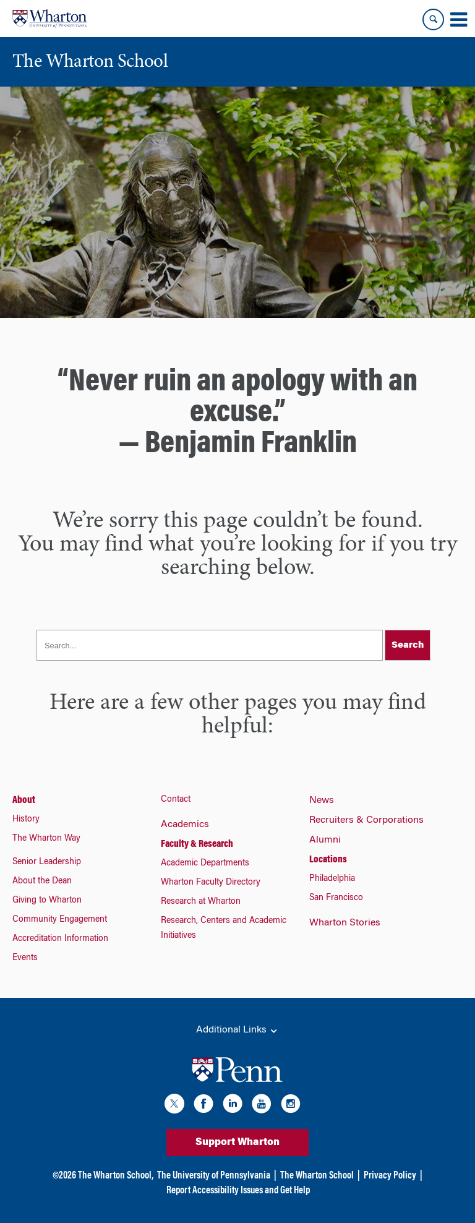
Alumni (325, 840)
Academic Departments (205, 863)
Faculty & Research (197, 844)
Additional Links (237, 1030)
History (26, 819)
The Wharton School (317, 1176)
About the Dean (42, 881)
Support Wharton (237, 1143)
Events (25, 958)
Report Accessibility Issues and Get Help (238, 1191)
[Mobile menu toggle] (458, 19)
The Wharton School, (115, 1176)
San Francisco (336, 898)
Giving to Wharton (47, 900)
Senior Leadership (46, 862)
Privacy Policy (390, 1176)
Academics (185, 825)
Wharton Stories (344, 923)
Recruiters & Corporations (366, 820)
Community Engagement (59, 920)
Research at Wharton (201, 902)
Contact (175, 800)
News (321, 800)
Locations (328, 860)
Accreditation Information (60, 939)
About (23, 800)
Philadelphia (332, 879)
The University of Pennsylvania (213, 1176)
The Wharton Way (46, 839)
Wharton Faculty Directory (210, 882)
